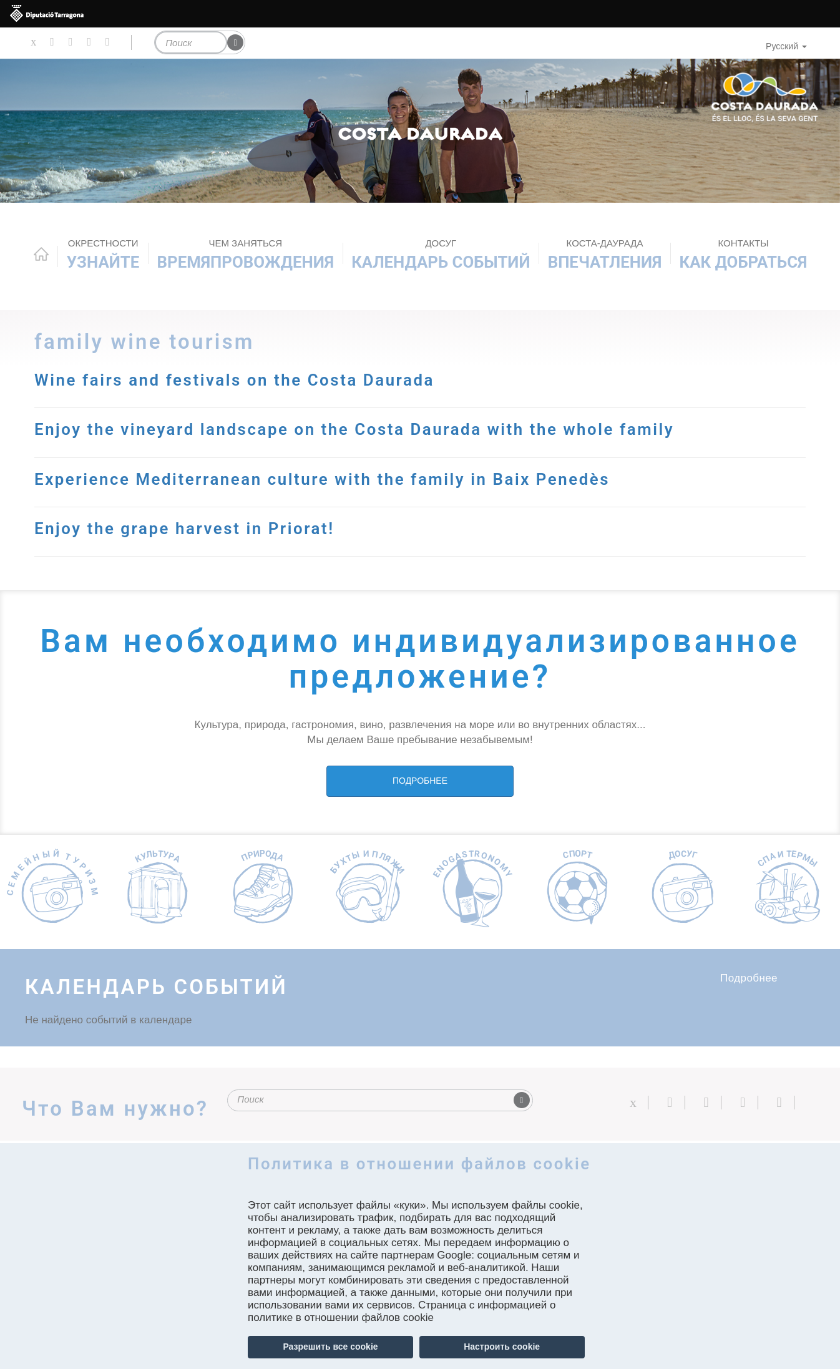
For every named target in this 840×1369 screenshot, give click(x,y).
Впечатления (605, 254)
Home (41, 254)
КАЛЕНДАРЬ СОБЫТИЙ (440, 254)
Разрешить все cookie (330, 1347)
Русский (786, 46)
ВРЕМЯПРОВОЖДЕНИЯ (245, 254)
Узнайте (103, 254)
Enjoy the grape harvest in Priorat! (184, 528)
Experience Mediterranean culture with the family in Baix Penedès (322, 479)
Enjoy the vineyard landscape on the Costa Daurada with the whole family (354, 429)
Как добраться (744, 254)
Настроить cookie (502, 1347)
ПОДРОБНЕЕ (420, 781)
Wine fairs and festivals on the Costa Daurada (234, 380)
